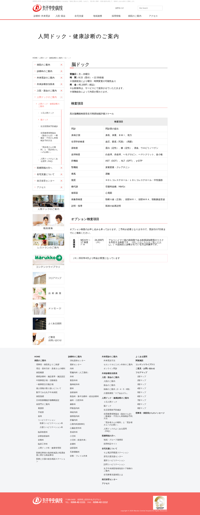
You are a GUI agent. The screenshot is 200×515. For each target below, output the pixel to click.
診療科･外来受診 (42, 16)
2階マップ (141, 380)
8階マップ (141, 404)
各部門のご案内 (43, 404)
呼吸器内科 (75, 408)
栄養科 (41, 440)
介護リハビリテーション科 (51, 427)
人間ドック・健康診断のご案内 (48, 105)
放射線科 (74, 392)
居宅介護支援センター (113, 456)
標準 (127, 8)
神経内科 (74, 412)
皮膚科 (73, 444)
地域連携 (97, 16)
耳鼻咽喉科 (75, 452)
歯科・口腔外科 (76, 400)
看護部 (41, 408)
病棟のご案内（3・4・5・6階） (117, 389)
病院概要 (40, 372)
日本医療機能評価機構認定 (47, 400)
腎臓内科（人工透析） (79, 372)
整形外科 (74, 380)
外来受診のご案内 (46, 78)
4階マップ (141, 388)
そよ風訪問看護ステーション (116, 452)
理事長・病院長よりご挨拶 (47, 364)
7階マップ (141, 400)
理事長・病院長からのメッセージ (150, 413)
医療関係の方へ (44, 168)
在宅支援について (46, 174)
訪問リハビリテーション (114, 464)
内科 (72, 368)
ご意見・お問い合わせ (145, 368)
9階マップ (141, 408)
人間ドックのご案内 (47, 97)
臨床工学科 (43, 444)
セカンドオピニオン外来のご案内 (118, 364)
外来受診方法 (109, 360)
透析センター (75, 364)
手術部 (41, 412)
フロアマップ (141, 372)
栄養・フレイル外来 (78, 456)
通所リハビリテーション (114, 460)
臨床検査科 (43, 432)
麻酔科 (73, 404)
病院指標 (40, 396)
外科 (72, 376)
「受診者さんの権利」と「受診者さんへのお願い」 (49, 149)
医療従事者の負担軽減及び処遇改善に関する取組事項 (50, 454)
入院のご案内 (109, 381)
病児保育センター (46, 181)
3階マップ (141, 384)
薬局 (40, 416)
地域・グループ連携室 (113, 440)
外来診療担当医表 (46, 84)
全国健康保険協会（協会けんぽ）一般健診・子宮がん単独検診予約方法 (49, 137)
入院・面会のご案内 (47, 90)
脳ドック (44, 120)
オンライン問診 (110, 368)
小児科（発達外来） (78, 440)
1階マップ (141, 376)
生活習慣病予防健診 (49, 126)
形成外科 (74, 432)
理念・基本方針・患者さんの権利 (50, 368)
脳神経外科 (75, 384)
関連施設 (139, 360)
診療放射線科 (44, 436)
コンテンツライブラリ (145, 364)
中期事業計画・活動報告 (46, 380)
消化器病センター (77, 360)
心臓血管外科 (75, 428)
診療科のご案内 (44, 71)
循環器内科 (75, 416)
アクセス (153, 16)
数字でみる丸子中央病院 (46, 392)
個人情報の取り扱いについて (48, 388)
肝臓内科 (74, 420)
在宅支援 (79, 16)
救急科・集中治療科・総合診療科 (84, 396)
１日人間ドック (47, 113)
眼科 (72, 388)
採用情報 (116, 16)
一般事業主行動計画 (45, 384)
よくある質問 (141, 357)
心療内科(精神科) (77, 424)
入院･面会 (60, 16)
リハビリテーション (46, 420)
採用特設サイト (110, 444)
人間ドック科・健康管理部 (49, 448)
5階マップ (141, 392)
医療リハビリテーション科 (51, 423)
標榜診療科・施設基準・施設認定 (50, 376)
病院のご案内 (134, 16)
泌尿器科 (74, 448)
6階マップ (141, 396)
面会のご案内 (109, 385)
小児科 (73, 436)
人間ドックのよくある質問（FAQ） (49, 160)
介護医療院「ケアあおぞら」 (116, 393)
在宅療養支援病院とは (113, 475)
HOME (37, 357)
